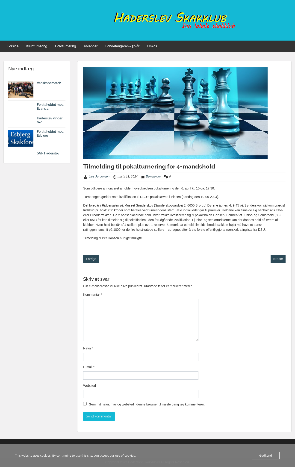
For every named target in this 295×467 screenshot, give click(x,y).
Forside (12, 46)
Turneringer (153, 176)
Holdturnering (65, 46)
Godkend (265, 455)
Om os (152, 46)
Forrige (91, 259)
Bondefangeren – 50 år (122, 46)
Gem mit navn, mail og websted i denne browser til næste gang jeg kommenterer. (147, 404)
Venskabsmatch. (49, 83)
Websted (89, 385)
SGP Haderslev (48, 153)
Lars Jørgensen (99, 176)
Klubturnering (36, 46)
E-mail (88, 367)
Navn (88, 348)
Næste (278, 259)
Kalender (90, 46)
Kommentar (92, 294)
